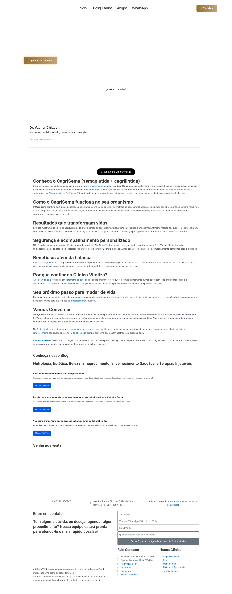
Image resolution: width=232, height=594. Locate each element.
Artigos (122, 8)
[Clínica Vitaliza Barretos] (116, 473)
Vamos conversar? (42, 340)
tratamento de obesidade (78, 280)
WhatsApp (140, 8)
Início (82, 8)
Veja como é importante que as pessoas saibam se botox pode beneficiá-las (71, 421)
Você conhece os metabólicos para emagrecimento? (59, 373)
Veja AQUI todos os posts (41, 140)
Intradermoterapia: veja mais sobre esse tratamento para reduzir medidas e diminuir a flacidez (80, 397)
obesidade (81, 333)
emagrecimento (97, 186)
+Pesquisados (101, 8)
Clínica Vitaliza (56, 193)
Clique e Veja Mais (42, 385)
